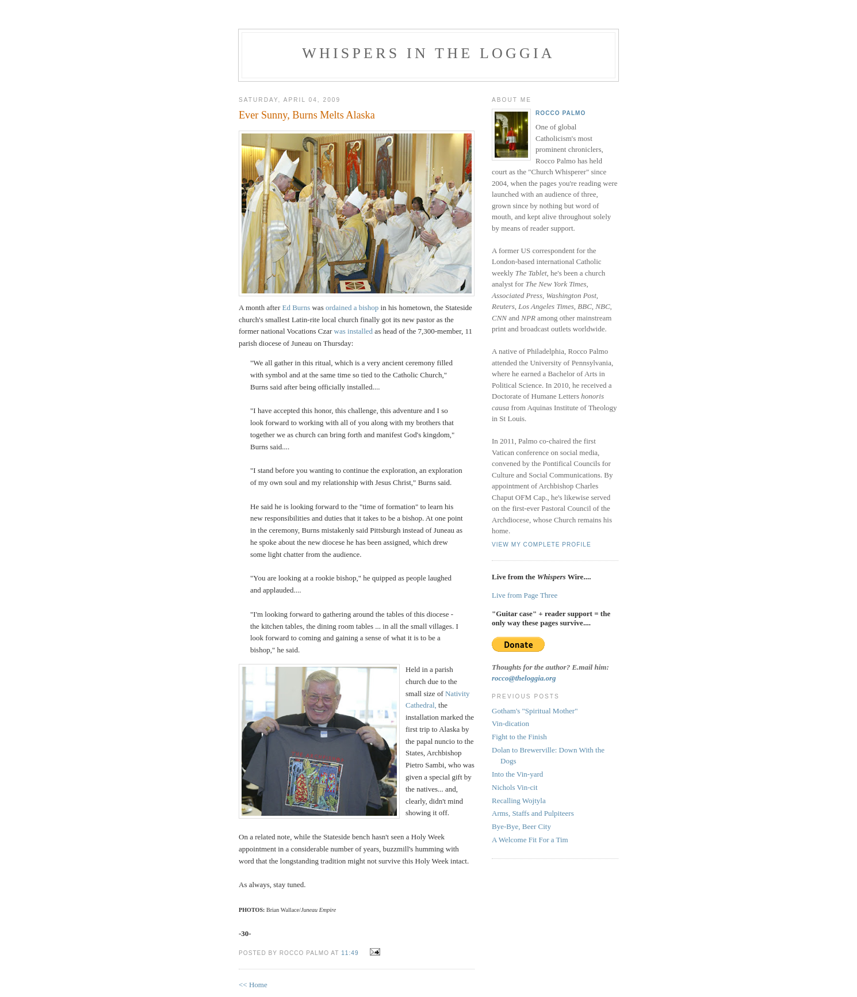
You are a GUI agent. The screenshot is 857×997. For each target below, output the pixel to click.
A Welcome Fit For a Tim (530, 839)
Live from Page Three (524, 595)
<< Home (253, 984)
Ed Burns (296, 307)
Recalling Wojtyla (519, 800)
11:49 (349, 953)
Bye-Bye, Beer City (521, 826)
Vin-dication (510, 723)
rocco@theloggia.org (524, 678)
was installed (353, 331)
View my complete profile (541, 544)
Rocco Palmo (560, 113)
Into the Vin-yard (517, 774)
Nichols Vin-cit (515, 787)
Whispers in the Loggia (428, 53)
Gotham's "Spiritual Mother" (534, 710)
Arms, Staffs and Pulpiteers (533, 813)
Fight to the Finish (519, 736)
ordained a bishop (352, 307)
